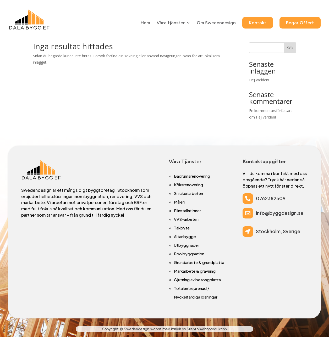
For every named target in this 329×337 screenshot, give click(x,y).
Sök (290, 47)
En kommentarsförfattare (271, 110)
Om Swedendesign (216, 23)
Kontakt (257, 22)
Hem (145, 23)
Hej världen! (259, 79)
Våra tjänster (171, 23)
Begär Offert (300, 22)
